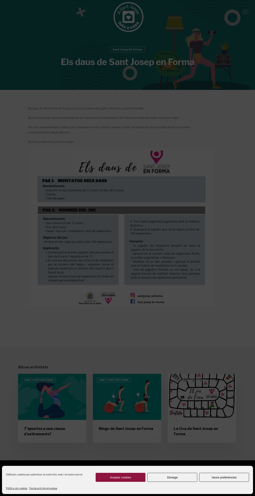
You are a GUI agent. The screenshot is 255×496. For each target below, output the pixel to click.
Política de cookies (16, 488)
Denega (172, 477)
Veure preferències (224, 477)
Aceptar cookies (120, 477)
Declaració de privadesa (43, 488)
